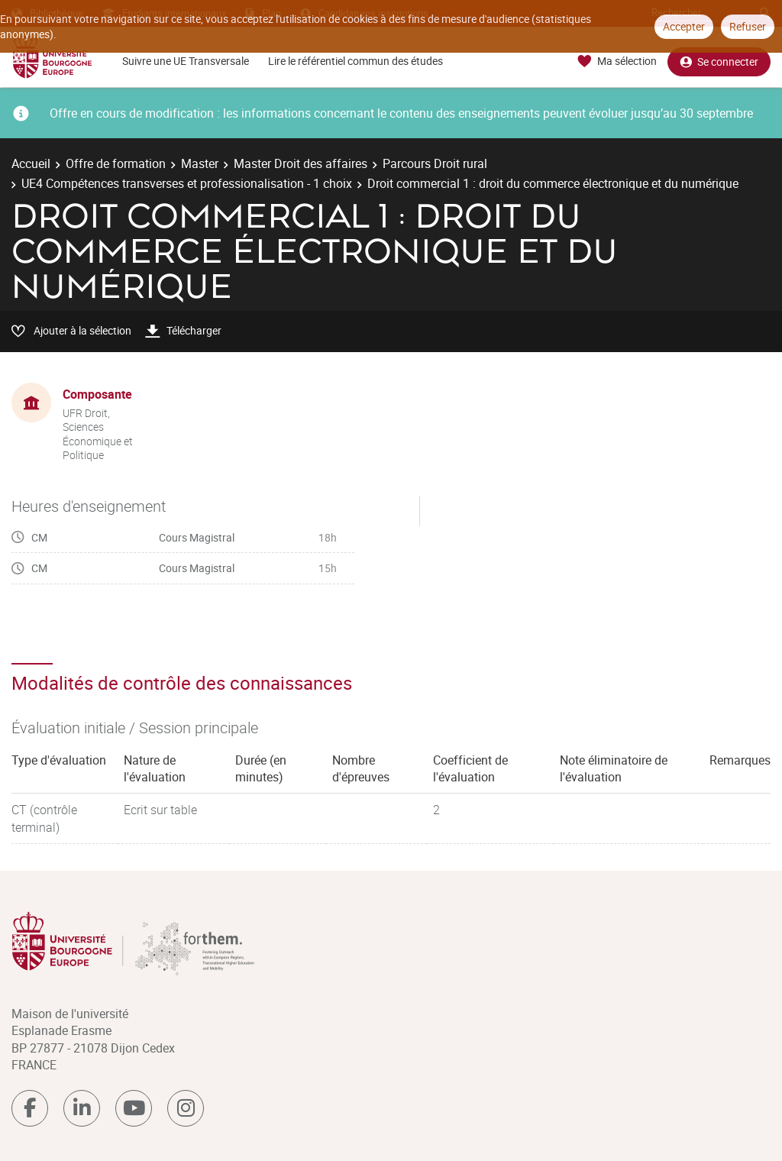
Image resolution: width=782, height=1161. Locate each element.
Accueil (30, 163)
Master (199, 163)
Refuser (747, 26)
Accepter (684, 26)
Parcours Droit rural (435, 163)
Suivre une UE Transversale (185, 60)
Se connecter (719, 61)
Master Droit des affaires (300, 163)
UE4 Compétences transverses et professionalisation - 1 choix (186, 183)
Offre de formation (116, 163)
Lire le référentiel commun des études (355, 60)
